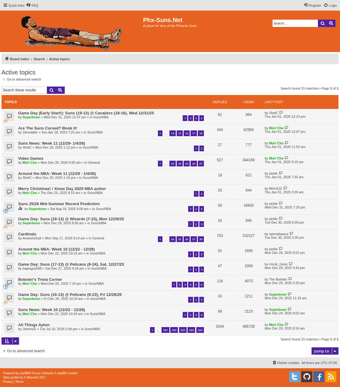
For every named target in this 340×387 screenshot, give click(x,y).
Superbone (31, 117)
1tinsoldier (30, 132)
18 (200, 133)
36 (186, 239)
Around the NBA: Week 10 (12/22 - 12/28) (56, 249)
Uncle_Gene (278, 264)
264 (191, 330)
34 (172, 239)
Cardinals (27, 234)
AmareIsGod (32, 238)
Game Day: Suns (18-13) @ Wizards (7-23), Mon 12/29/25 (71, 219)
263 (183, 330)
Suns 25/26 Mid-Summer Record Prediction (59, 204)
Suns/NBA (101, 117)
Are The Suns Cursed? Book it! (47, 128)
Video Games (30, 158)
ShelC (273, 113)
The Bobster (278, 279)
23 (172, 164)
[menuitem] (32, 5)
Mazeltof (32, 377)
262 (174, 330)
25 (186, 164)
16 (186, 133)
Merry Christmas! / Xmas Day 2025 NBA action (62, 188)
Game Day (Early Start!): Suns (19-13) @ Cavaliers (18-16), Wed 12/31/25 (86, 113)
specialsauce (279, 234)
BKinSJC (276, 188)
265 (200, 330)
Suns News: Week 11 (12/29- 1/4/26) (51, 143)
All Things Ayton (34, 325)
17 (193, 133)
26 (193, 164)
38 (200, 239)
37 (193, 239)
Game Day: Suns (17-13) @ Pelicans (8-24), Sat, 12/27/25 (71, 264)
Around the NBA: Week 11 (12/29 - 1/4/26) (57, 173)
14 (172, 133)
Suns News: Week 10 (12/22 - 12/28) (51, 309)
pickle (273, 173)
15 (179, 133)
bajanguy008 (32, 268)
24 (179, 164)
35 (179, 239)
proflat (15, 377)
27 (200, 164)
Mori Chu (276, 128)
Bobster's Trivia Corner (40, 279)
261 (165, 330)
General (94, 162)
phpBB (24, 373)
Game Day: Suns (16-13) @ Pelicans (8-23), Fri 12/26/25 (70, 294)
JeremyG (29, 329)
